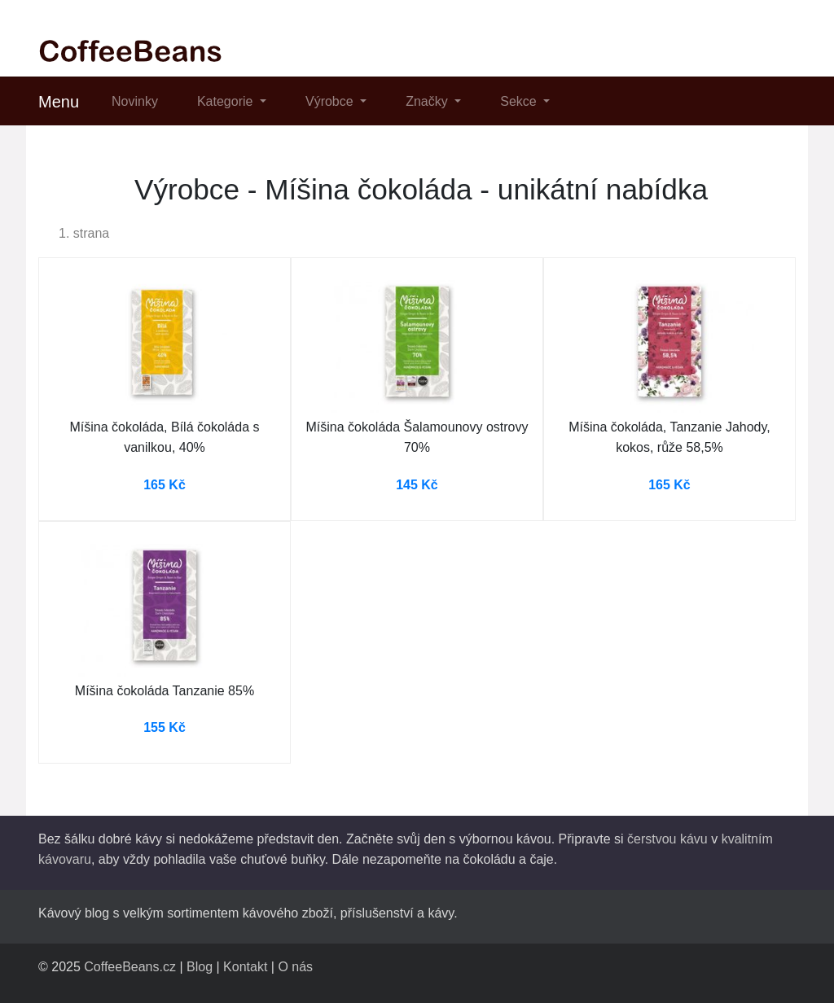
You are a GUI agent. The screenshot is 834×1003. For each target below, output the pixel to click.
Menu (58, 102)
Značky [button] (428, 101)
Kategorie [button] (227, 101)
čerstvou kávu (667, 839)
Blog (200, 967)
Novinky (135, 101)
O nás (295, 967)
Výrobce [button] (331, 101)
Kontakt (245, 967)
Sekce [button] (520, 101)
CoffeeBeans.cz (130, 967)
